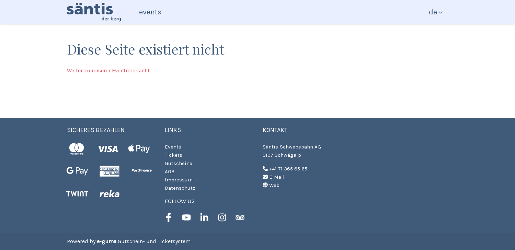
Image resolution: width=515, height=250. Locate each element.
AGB (169, 171)
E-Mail (274, 177)
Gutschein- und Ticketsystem (144, 241)
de (433, 12)
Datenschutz (180, 188)
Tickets (173, 155)
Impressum (179, 180)
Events (150, 12)
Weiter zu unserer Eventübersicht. (109, 70)
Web (271, 185)
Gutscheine (178, 163)
